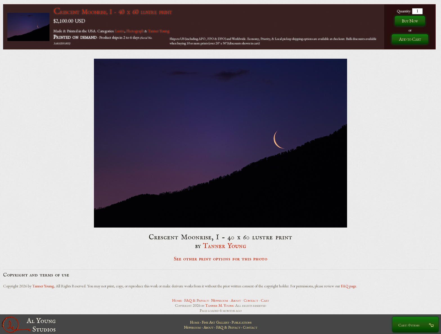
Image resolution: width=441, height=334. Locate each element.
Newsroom (219, 300)
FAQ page (348, 285)
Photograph (135, 30)
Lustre (119, 30)
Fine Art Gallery (215, 322)
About (236, 300)
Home (177, 300)
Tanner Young (158, 30)
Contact (251, 300)
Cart (265, 300)
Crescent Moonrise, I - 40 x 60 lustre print (112, 11)
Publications (241, 322)
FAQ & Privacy (196, 300)
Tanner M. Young (219, 305)
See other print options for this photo (220, 259)
